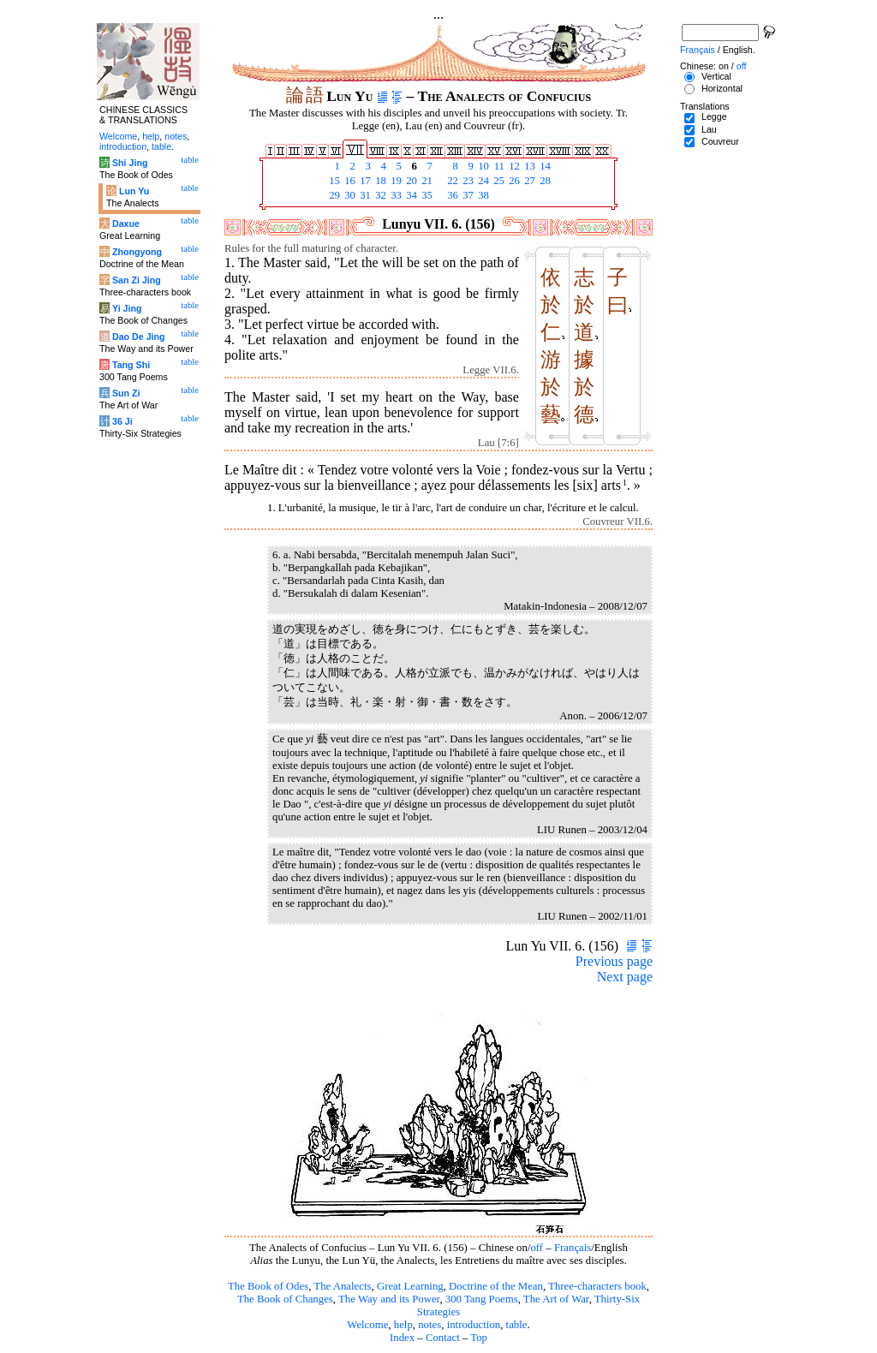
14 (544, 166)
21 (426, 181)
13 (528, 166)
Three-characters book (597, 1286)
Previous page (614, 961)
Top (478, 1338)
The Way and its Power (388, 1299)
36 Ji (122, 421)
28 (544, 181)
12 (513, 166)
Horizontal (722, 88)
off (536, 1248)
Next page (625, 976)
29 (333, 195)
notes (429, 1325)
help (403, 1325)
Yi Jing (127, 308)
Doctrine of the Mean (496, 1286)
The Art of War (556, 1299)
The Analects (342, 1286)
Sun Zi (126, 393)
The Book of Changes (285, 1299)
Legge (714, 116)
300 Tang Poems (481, 1299)
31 (364, 195)
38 (482, 195)
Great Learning (410, 1286)
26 (513, 181)
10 (482, 166)
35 (426, 195)
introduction (474, 1325)
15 (333, 181)
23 (467, 181)
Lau (709, 129)
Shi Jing (129, 163)
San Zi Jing (136, 280)
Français (572, 1248)
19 (395, 181)
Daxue (126, 223)
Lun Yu (134, 191)
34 (410, 195)
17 (364, 181)
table (517, 1325)
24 (482, 181)
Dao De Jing (138, 336)
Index (402, 1338)
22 (451, 181)
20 (410, 181)
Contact (443, 1338)
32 (379, 195)
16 (348, 181)
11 (497, 166)
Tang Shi (131, 365)
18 (379, 181)
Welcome (367, 1325)
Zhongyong (137, 252)
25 (497, 181)
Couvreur (720, 141)
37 (467, 195)
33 (395, 195)
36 (451, 195)
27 (528, 181)
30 (348, 195)
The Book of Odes (268, 1286)
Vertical (716, 76)
